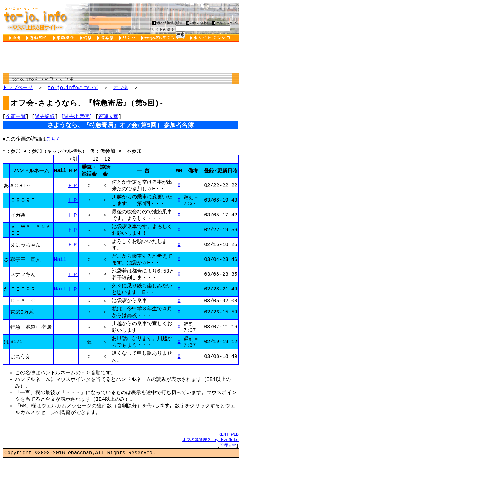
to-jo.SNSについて (163, 38)
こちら (53, 143)
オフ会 (120, 87)
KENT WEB (228, 466)
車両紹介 (64, 38)
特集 (86, 38)
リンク (128, 38)
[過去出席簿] (76, 118)
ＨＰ (73, 194)
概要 (16, 38)
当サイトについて (211, 38)
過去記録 (45, 118)
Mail (60, 274)
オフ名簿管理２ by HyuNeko (210, 471)
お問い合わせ (197, 22)
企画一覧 (16, 118)
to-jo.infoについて (73, 87)
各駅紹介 (38, 38)
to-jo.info (35, 18)
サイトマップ (224, 22)
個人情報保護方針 (167, 22)
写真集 (106, 38)
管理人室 (108, 118)
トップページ (18, 87)
